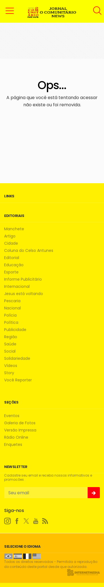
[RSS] (45, 521)
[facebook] (17, 521)
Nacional (12, 308)
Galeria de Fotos (19, 423)
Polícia (10, 315)
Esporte (11, 272)
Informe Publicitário (23, 279)
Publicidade (15, 329)
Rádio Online (16, 437)
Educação (14, 265)
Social (10, 351)
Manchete (14, 229)
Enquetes (13, 444)
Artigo (10, 236)
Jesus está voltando (23, 293)
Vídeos (10, 365)
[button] (9, 10)
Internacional (17, 286)
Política (11, 322)
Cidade (11, 243)
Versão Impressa (20, 430)
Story (9, 373)
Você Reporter (18, 380)
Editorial (11, 257)
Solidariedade (17, 358)
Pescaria (12, 301)
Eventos (11, 415)
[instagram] (7, 521)
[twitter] (26, 521)
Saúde (10, 344)
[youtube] (35, 521)
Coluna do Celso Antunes (28, 250)
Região (10, 337)
